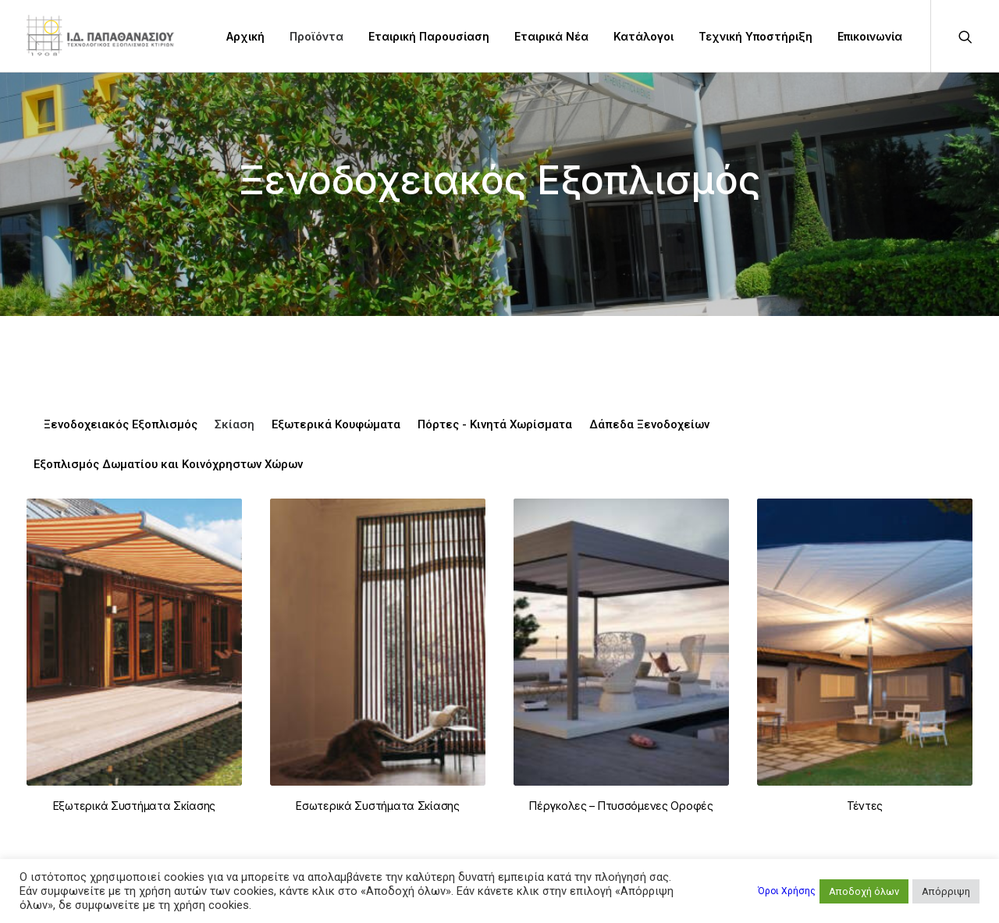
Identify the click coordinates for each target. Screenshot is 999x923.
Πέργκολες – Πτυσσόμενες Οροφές (621, 805)
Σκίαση (234, 425)
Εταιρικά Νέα (551, 36)
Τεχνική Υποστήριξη (755, 36)
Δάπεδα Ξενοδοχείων (649, 425)
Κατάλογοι (643, 36)
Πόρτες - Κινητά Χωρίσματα (495, 425)
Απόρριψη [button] (946, 891)
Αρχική (245, 36)
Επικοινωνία (869, 36)
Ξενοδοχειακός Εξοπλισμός (120, 425)
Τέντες (865, 809)
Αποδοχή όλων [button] (864, 891)
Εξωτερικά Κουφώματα (336, 425)
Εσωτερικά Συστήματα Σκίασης (377, 805)
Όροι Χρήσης (787, 891)
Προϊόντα (316, 36)
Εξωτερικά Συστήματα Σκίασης (134, 805)
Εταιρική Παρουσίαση (428, 36)
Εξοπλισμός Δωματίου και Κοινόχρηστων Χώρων (168, 464)
